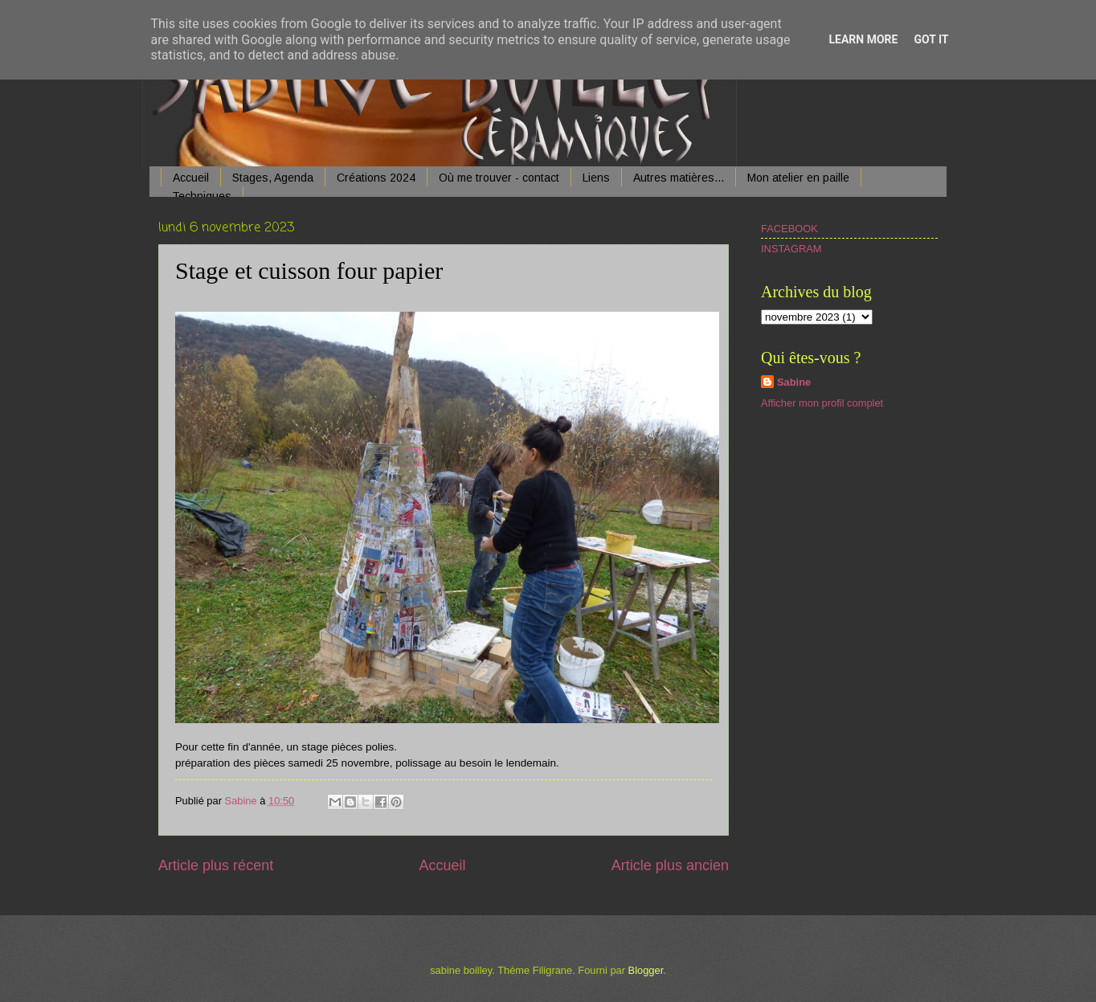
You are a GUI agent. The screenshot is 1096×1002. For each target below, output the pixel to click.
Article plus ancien (670, 865)
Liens (596, 177)
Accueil (191, 177)
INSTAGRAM (791, 249)
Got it (931, 39)
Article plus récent (215, 865)
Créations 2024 (376, 177)
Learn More (863, 39)
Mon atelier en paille (798, 177)
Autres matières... (678, 177)
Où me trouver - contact (499, 177)
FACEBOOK (789, 229)
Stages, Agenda (272, 177)
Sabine (794, 382)
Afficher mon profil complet (822, 403)
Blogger (646, 970)
